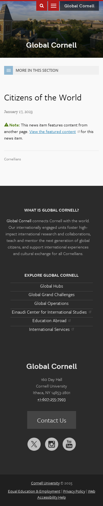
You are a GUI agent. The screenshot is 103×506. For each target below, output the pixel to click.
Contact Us (51, 420)
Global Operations (51, 303)
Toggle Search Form (41, 5)
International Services (51, 329)
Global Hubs (51, 286)
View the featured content (54, 131)
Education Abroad (51, 320)
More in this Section (31, 70)
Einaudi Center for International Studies (51, 312)
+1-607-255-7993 (51, 399)
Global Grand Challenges (52, 294)
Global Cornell (51, 45)
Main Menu (53, 5)
